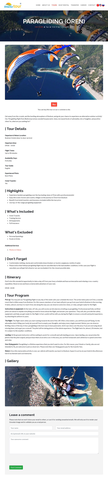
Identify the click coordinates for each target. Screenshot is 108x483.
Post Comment (16, 467)
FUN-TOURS (39, 27)
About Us (46, 5)
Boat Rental (64, 5)
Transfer (75, 5)
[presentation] (25, 460)
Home (38, 5)
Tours (54, 5)
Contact (92, 5)
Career (83, 5)
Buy (54, 104)
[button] (12, 386)
